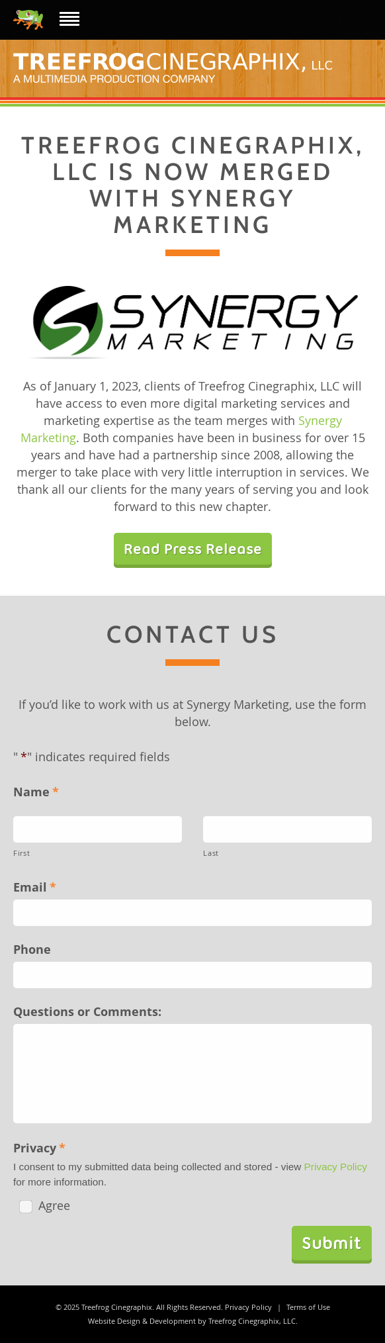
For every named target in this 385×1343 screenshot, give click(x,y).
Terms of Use (308, 1307)
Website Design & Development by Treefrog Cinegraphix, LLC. (193, 1321)
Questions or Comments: (87, 1011)
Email (34, 887)
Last (211, 853)
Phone (32, 949)
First (21, 853)
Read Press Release (193, 548)
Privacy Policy (335, 1166)
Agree (45, 1205)
